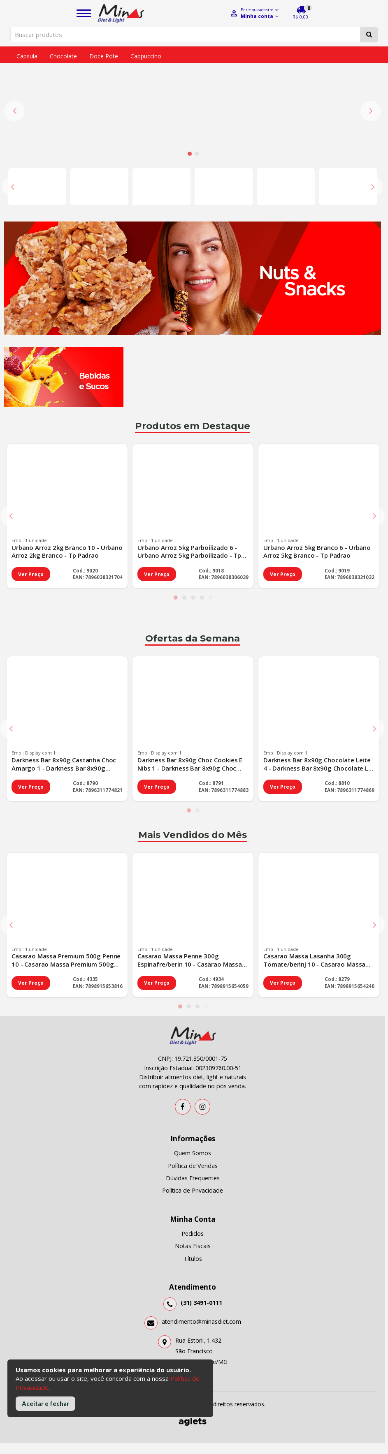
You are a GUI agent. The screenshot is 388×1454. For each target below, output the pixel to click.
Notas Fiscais (193, 1156)
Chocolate (63, 56)
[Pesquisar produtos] (185, 34)
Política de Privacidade (192, 1101)
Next (370, 66)
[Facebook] (183, 1017)
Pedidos (192, 1144)
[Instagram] (202, 1017)
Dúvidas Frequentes (193, 1088)
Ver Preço (31, 484)
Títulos (193, 1169)
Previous (14, 66)
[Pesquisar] (369, 34)
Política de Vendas (193, 1076)
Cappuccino (145, 56)
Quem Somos (192, 1063)
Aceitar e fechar (45, 1403)
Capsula (26, 56)
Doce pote (103, 56)
